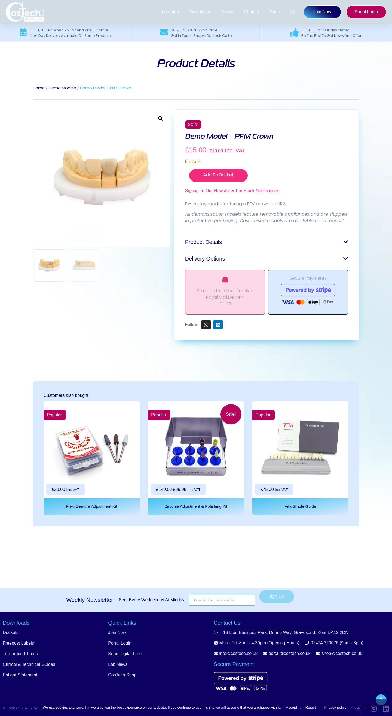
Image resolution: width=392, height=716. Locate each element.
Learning (170, 12)
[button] (161, 118)
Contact (251, 12)
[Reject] (372, 709)
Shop (275, 12)
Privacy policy (335, 707)
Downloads (200, 12)
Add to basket (218, 175)
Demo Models (62, 88)
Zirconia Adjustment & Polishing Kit (196, 506)
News (227, 12)
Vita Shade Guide (300, 506)
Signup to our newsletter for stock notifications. (233, 190)
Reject (310, 707)
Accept (291, 707)
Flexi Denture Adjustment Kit (91, 506)
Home (39, 88)
